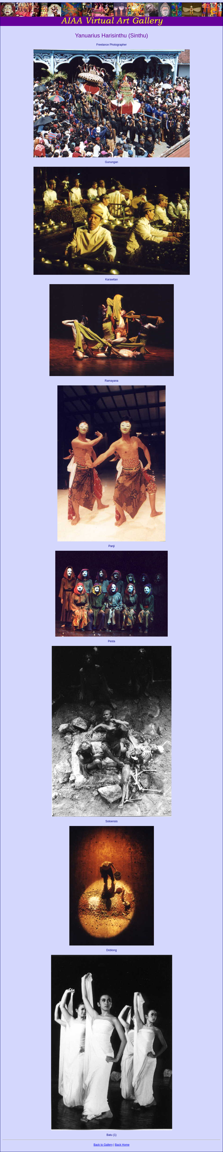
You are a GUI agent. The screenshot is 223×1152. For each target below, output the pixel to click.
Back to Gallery (102, 1144)
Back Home (122, 1144)
